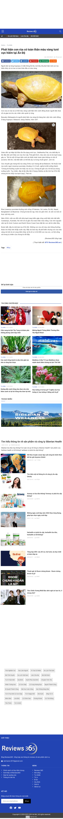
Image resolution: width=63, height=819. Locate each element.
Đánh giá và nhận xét (31, 291)
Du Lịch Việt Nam (23, 675)
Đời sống (37, 773)
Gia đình (37, 782)
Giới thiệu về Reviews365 (11, 773)
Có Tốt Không (49, 698)
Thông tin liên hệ (9, 777)
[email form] (12, 801)
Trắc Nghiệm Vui (10, 670)
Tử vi (36, 777)
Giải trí (36, 784)
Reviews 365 (38, 770)
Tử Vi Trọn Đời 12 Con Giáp (13, 694)
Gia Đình (20, 680)
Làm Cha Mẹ (35, 675)
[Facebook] (11, 808)
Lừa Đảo (16, 698)
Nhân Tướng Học (10, 684)
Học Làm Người (23, 670)
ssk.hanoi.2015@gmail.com (13, 761)
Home (3, 45)
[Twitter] (15, 808)
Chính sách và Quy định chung (13, 770)
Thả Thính (8, 703)
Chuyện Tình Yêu (46, 680)
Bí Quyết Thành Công (11, 689)
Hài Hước (40, 694)
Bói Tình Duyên (10, 675)
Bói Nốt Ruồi (46, 675)
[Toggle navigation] (60, 31)
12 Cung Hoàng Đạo (35, 684)
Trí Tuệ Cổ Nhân (36, 670)
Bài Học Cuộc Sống (27, 689)
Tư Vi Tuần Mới (10, 680)
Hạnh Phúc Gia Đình (32, 680)
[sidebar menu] (3, 31)
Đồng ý (27, 801)
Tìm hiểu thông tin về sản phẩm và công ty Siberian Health (31, 441)
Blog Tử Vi (49, 694)
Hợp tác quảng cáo (9, 775)
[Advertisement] (31, 13)
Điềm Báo (8, 698)
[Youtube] (19, 808)
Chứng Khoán (38, 698)
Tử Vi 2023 (17, 703)
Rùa (9, 248)
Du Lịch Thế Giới (49, 670)
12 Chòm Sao (26, 698)
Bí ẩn (36, 780)
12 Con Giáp (22, 684)
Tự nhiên (9, 45)
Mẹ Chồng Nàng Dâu (42, 689)
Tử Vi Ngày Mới (30, 694)
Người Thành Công (50, 684)
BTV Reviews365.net (53, 242)
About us (37, 787)
